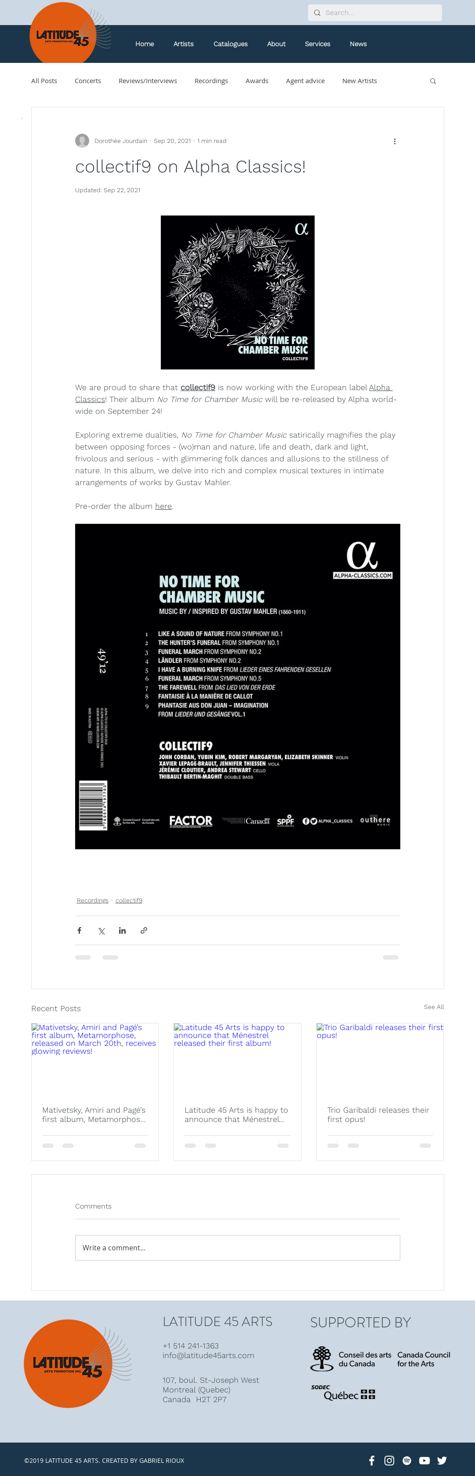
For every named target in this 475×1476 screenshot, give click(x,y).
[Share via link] (144, 930)
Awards (257, 80)
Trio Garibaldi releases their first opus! (378, 1114)
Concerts (88, 80)
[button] (230, 44)
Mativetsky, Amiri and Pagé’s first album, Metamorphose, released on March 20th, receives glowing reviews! (94, 1114)
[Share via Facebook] (79, 930)
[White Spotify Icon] (406, 1460)
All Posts (44, 80)
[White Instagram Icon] (389, 1460)
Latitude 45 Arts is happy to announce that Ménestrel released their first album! (236, 1114)
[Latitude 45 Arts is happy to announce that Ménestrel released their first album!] (237, 1059)
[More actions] (395, 140)
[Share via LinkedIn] (122, 930)
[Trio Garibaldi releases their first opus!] (380, 1059)
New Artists (359, 80)
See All (434, 1006)
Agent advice (305, 80)
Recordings (211, 80)
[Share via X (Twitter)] (101, 930)
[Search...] (375, 12)
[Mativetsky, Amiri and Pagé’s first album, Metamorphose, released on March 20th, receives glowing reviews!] (95, 1059)
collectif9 (129, 900)
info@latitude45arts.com (208, 1355)
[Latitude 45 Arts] (371, 1460)
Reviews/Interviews (148, 80)
